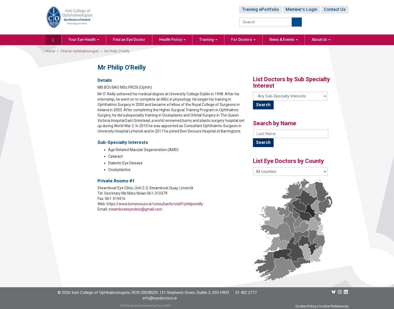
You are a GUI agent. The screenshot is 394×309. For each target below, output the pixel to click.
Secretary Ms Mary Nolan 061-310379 (135, 193)
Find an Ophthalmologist (80, 51)
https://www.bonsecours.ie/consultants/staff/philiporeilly (155, 204)
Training (208, 39)
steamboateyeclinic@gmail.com (135, 209)
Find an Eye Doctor (129, 39)
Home (50, 51)
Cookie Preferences (334, 306)
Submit (297, 22)
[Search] (266, 22)
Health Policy (172, 39)
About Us (321, 39)
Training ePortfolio (260, 9)
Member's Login (301, 9)
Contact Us (335, 9)
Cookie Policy (305, 306)
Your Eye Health (84, 39)
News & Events (283, 39)
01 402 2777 (246, 292)
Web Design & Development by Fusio (142, 305)
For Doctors (243, 39)
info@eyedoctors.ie (160, 298)
